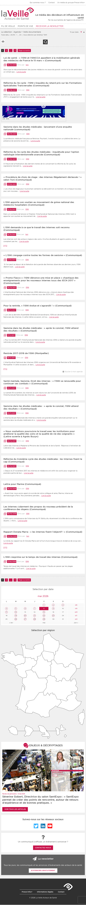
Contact (51, 2)
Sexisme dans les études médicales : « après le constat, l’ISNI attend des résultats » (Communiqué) (40, 329)
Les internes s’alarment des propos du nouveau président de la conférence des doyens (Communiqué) (38, 508)
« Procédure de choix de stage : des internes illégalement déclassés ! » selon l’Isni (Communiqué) (42, 178)
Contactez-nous (43, 848)
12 (16, 612)
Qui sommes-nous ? (38, 2)
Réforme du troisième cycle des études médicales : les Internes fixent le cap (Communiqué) (42, 460)
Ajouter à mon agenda (74, 372)
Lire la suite (21, 72)
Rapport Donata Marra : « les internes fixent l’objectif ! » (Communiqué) (42, 532)
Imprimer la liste (3, 41)
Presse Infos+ (27, 892)
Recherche (45, 42)
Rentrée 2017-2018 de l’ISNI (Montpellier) (26, 353)
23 (53, 616)
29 (44, 619)
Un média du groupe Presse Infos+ (71, 2)
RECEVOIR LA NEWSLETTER (49, 26)
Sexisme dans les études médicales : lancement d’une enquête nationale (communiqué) (37, 128)
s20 (75, 612)
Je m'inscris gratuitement (43, 871)
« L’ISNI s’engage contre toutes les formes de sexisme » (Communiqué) (42, 255)
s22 (75, 619)
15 (44, 612)
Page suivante (24, 51)
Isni (27, 65)
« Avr (11, 623)
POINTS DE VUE (25, 26)
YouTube (50, 826)
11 (6, 612)
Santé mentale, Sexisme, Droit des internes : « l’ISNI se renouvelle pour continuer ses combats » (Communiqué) (42, 382)
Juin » (76, 623)
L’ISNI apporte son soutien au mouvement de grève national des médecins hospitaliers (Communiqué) (38, 204)
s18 (76, 605)
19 (16, 616)
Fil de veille (8, 26)
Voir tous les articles (15, 809)
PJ (6, 246)
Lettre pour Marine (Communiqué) (22, 484)
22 (44, 616)
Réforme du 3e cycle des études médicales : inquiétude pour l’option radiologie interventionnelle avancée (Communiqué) (41, 153)
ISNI (27, 90)
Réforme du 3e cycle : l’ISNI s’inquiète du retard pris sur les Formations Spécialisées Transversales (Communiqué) (42, 84)
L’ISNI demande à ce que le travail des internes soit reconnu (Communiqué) (36, 229)
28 (34, 619)
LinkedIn (43, 826)
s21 (76, 616)
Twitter (36, 826)
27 (25, 619)
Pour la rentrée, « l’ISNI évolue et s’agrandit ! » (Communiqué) (37, 306)
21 (34, 616)
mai (44, 623)
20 (25, 616)
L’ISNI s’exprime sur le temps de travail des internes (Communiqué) (40, 557)
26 (16, 619)
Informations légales (45, 892)
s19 (76, 609)
